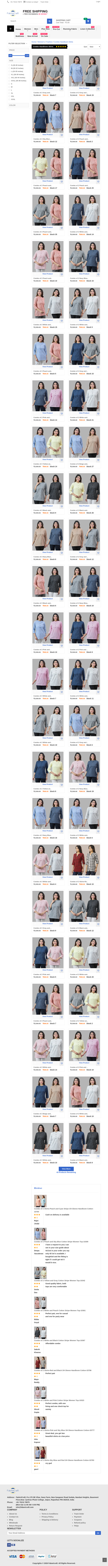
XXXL (11, 99)
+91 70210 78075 (14, 2)
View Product (47, 88)
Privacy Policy (48, 1517)
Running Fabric (70, 29)
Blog (11, 1520)
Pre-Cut (56, 28)
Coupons (78, 1520)
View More (66, 1169)
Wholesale (13, 1523)
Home (18, 29)
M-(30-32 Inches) (16, 68)
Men (36, 29)
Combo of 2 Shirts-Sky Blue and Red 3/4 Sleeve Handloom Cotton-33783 (64, 1460)
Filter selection (17, 43)
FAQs (76, 1526)
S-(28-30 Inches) (15, 65)
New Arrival (33, 35)
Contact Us (13, 1517)
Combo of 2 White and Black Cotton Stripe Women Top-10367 (59, 1340)
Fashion (49, 42)
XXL (11, 96)
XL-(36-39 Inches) (16, 74)
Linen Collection (87, 28)
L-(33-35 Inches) (15, 71)
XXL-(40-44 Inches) (16, 77)
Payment (77, 1517)
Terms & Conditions (50, 1514)
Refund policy (80, 1523)
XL (10, 93)
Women (27, 29)
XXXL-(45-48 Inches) (17, 81)
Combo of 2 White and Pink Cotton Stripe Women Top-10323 (59, 1400)
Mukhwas (20, 35)
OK (98, 1533)
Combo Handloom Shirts (63, 42)
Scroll (104, 1560)
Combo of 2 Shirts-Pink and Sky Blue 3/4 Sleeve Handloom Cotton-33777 (64, 1430)
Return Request (15, 1526)
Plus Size (46, 28)
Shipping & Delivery (50, 1520)
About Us (13, 1514)
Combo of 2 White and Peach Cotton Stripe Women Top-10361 (60, 1311)
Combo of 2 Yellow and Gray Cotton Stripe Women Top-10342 (59, 1281)
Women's (41, 42)
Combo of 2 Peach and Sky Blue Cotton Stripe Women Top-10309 (61, 1242)
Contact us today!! (31, 2)
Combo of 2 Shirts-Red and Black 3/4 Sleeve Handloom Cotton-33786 (62, 1370)
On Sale (44, 35)
